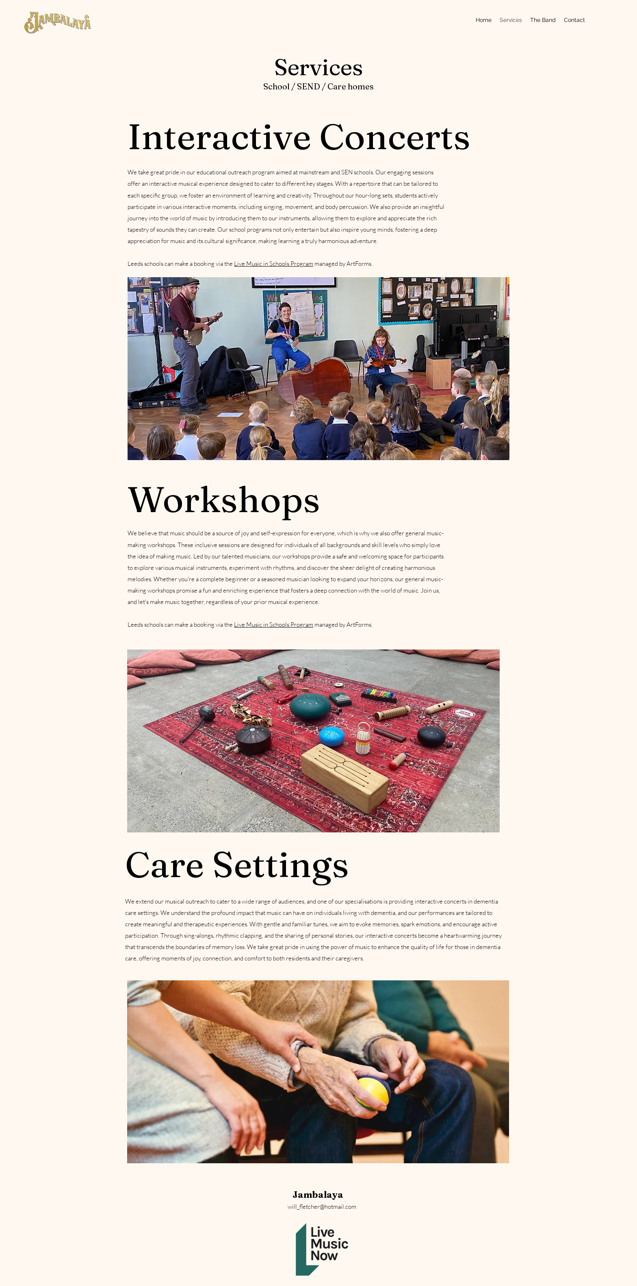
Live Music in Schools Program (273, 263)
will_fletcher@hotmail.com (322, 1206)
